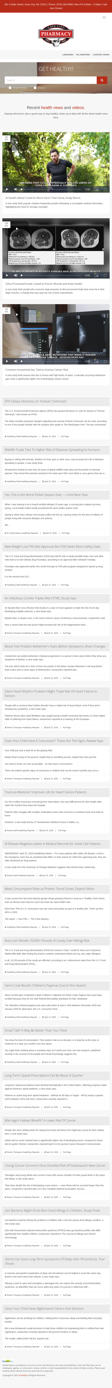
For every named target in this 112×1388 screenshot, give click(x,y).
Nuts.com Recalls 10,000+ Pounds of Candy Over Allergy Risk (47, 940)
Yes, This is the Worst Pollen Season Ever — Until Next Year (46, 495)
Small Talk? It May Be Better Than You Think (36, 1030)
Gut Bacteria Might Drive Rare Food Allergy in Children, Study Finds (52, 1210)
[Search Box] (51, 80)
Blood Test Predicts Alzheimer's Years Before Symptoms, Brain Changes (55, 646)
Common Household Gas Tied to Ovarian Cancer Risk (37, 369)
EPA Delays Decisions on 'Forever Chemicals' (36, 401)
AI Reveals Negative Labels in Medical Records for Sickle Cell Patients (53, 844)
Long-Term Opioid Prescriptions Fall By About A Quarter (44, 1075)
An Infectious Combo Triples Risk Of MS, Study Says (40, 598)
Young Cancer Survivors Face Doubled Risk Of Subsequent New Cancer (55, 1165)
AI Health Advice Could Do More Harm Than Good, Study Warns (43, 198)
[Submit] (102, 80)
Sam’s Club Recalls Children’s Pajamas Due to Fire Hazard (45, 985)
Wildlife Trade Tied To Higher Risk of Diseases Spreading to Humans (52, 450)
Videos (40, 87)
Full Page (65, 436)
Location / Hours (101, 55)
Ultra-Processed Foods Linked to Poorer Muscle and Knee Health (44, 284)
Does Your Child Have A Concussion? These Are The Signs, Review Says (54, 741)
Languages (67, 55)
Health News (18, 87)
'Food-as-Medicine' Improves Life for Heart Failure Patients (46, 792)
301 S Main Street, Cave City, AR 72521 (25, 4)
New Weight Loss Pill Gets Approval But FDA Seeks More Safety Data (52, 546)
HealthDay (23, 1375)
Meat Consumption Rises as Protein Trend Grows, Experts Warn (49, 889)
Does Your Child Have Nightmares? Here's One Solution (44, 1308)
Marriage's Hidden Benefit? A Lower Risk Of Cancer (40, 1120)
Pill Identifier (83, 55)
